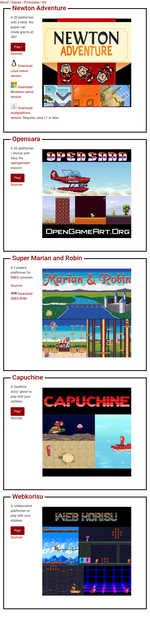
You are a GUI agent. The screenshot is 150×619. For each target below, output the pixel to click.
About (4, 2)
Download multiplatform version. (21, 113)
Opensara (26, 139)
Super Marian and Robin (47, 258)
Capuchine (27, 377)
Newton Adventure (39, 8)
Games (16, 2)
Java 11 (42, 118)
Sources (16, 54)
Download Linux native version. (21, 71)
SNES (15, 277)
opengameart (20, 163)
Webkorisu (27, 496)
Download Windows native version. (22, 92)
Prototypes (32, 2)
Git (44, 2)
